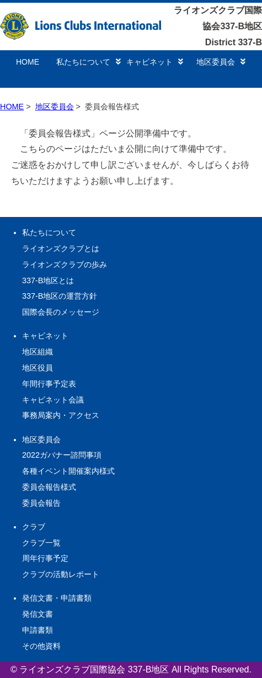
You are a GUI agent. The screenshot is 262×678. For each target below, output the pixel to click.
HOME (27, 61)
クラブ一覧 (41, 542)
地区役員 (37, 367)
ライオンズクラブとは (60, 248)
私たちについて (88, 61)
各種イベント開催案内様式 (68, 471)
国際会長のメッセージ (60, 312)
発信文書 (37, 614)
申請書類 (37, 630)
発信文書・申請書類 (57, 598)
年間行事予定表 (49, 383)
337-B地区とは (48, 280)
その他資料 (41, 646)
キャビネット (154, 61)
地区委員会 (220, 61)
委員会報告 (41, 503)
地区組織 (37, 351)
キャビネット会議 (53, 399)
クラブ (33, 526)
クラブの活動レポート (60, 574)
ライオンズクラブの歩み (64, 264)
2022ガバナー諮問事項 (61, 455)
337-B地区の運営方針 (59, 296)
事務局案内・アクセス (60, 415)
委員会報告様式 (49, 487)
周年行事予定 (45, 558)
